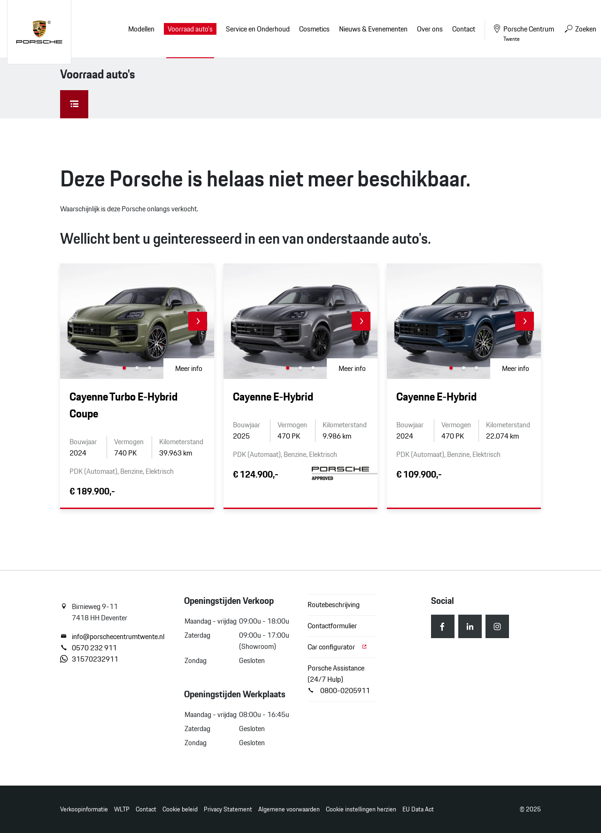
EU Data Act (418, 809)
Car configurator (338, 647)
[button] (197, 321)
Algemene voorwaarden (289, 809)
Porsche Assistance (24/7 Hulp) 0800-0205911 (339, 679)
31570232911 (89, 659)
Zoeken (579, 29)
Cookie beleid (180, 809)
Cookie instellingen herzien (361, 809)
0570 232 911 (88, 648)
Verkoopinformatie (84, 809)
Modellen (141, 29)
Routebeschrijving (334, 604)
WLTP (122, 809)
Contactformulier (332, 626)
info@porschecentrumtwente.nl (112, 636)
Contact (146, 809)
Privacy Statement (228, 809)
